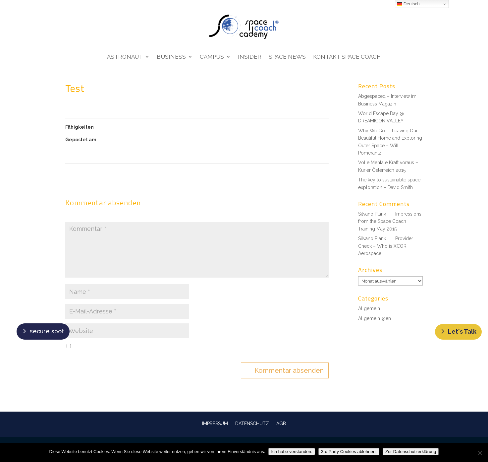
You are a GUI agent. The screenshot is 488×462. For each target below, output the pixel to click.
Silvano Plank (372, 214)
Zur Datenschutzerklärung (410, 451)
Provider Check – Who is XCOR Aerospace (385, 246)
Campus (212, 57)
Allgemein (369, 308)
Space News (287, 57)
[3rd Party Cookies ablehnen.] (479, 452)
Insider (249, 57)
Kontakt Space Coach (347, 57)
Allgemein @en (374, 318)
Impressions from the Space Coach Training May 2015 (389, 221)
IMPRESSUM (215, 423)
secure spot (47, 331)
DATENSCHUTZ (252, 423)
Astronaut (125, 57)
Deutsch (408, 4)
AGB (281, 423)
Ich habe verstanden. (291, 451)
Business (171, 57)
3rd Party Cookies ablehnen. (349, 451)
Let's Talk (462, 331)
